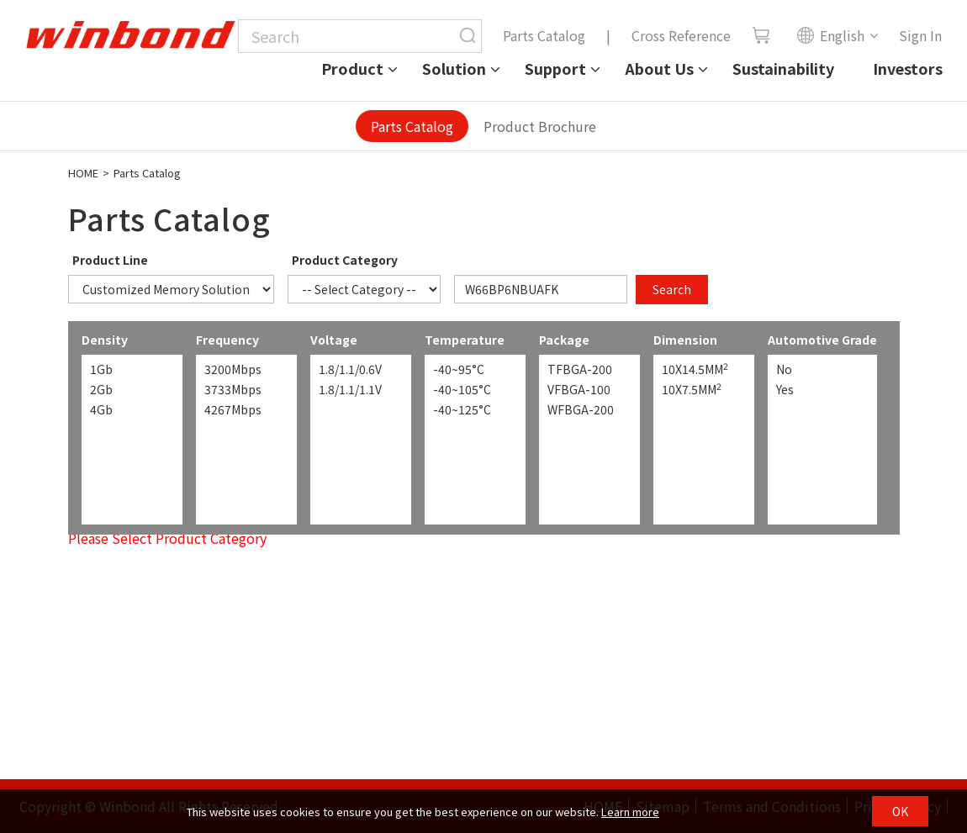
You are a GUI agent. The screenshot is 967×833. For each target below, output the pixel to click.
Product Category (345, 259)
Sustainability (783, 68)
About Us (659, 68)
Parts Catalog (544, 35)
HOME (83, 173)
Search (672, 289)
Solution (454, 68)
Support (555, 68)
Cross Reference (681, 35)
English (830, 35)
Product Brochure (540, 126)
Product (352, 68)
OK (900, 811)
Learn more (630, 812)
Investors (908, 68)
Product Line (110, 259)
